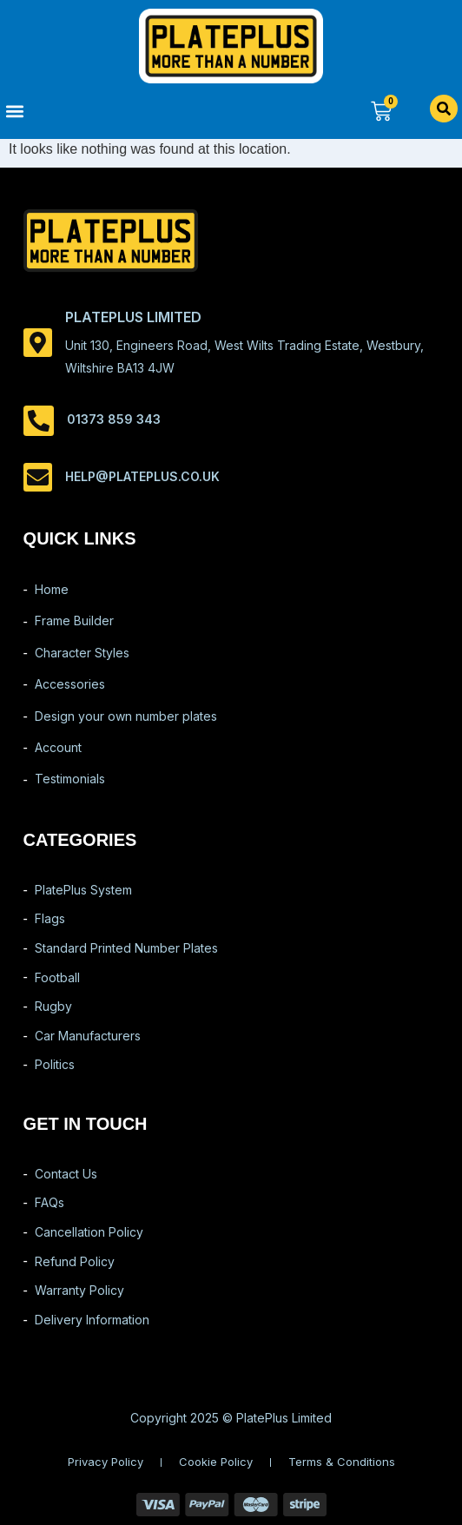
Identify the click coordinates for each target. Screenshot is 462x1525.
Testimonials (70, 778)
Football (57, 977)
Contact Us (66, 1173)
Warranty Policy (79, 1290)
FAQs (49, 1202)
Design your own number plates (126, 716)
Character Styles (82, 652)
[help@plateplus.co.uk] (37, 477)
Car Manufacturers (88, 1035)
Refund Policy (75, 1261)
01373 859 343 (114, 419)
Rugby (53, 1006)
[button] (115, 110)
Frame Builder (74, 620)
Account (58, 747)
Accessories (70, 684)
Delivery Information (92, 1319)
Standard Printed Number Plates (126, 948)
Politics (55, 1064)
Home (52, 589)
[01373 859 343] (38, 421)
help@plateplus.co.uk (142, 476)
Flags (50, 918)
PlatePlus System (83, 889)
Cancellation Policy (89, 1232)
